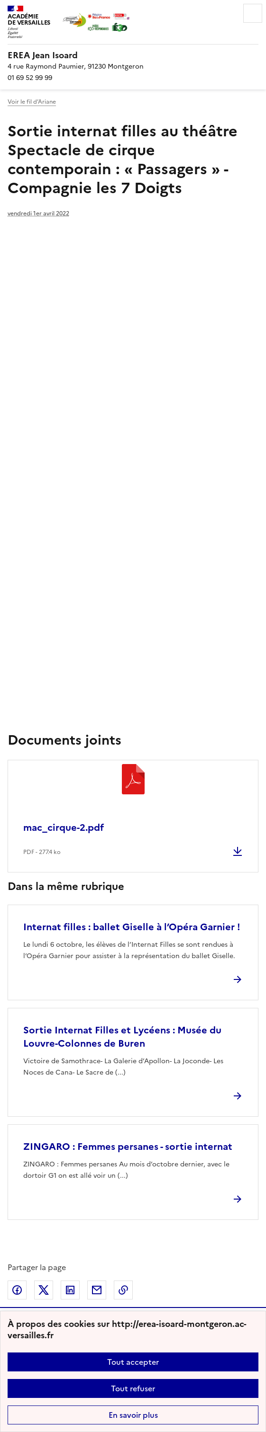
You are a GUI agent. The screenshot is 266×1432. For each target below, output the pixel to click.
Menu (252, 13)
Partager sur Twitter (43, 1290)
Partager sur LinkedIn (70, 1290)
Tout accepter (133, 1362)
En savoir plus (133, 1415)
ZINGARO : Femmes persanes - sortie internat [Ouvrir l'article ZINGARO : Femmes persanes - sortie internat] (127, 1146)
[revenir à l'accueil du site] (133, 55)
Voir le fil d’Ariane (32, 102)
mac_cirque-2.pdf (63, 827)
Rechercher (226, 13)
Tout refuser (133, 1388)
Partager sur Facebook (17, 1290)
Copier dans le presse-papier (123, 1290)
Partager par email (96, 1290)
